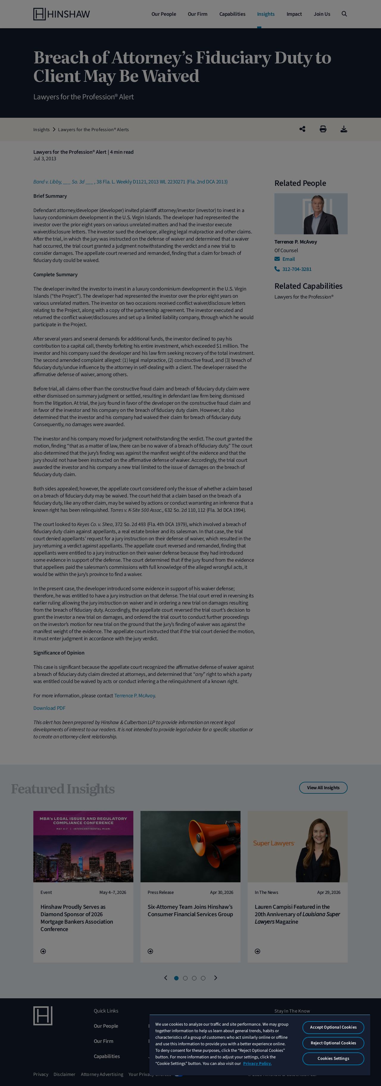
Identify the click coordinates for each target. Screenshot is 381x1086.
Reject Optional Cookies (333, 1043)
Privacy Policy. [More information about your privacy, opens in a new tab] (257, 1063)
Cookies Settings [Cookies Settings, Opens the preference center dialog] (333, 1058)
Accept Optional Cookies (333, 1027)
